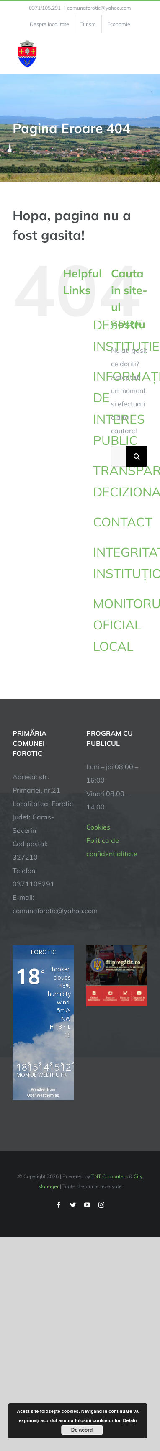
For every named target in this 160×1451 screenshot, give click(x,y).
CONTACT (122, 522)
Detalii (130, 1420)
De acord (82, 1430)
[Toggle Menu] (142, 53)
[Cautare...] (118, 456)
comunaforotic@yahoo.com (99, 8)
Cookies (98, 827)
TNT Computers (109, 1176)
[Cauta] (136, 456)
